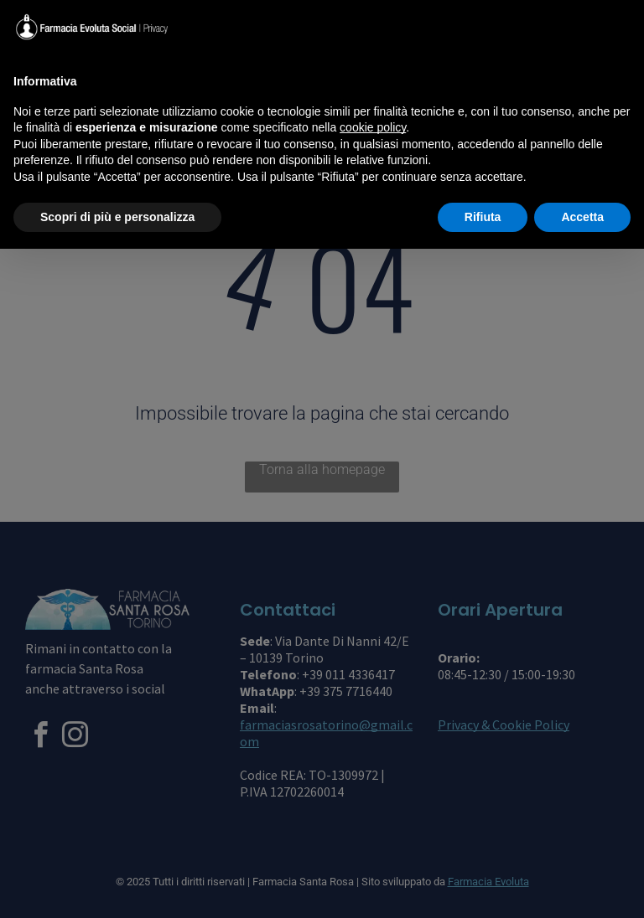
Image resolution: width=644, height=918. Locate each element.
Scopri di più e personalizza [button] (117, 217)
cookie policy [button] (373, 127)
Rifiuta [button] (483, 217)
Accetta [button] (582, 217)
